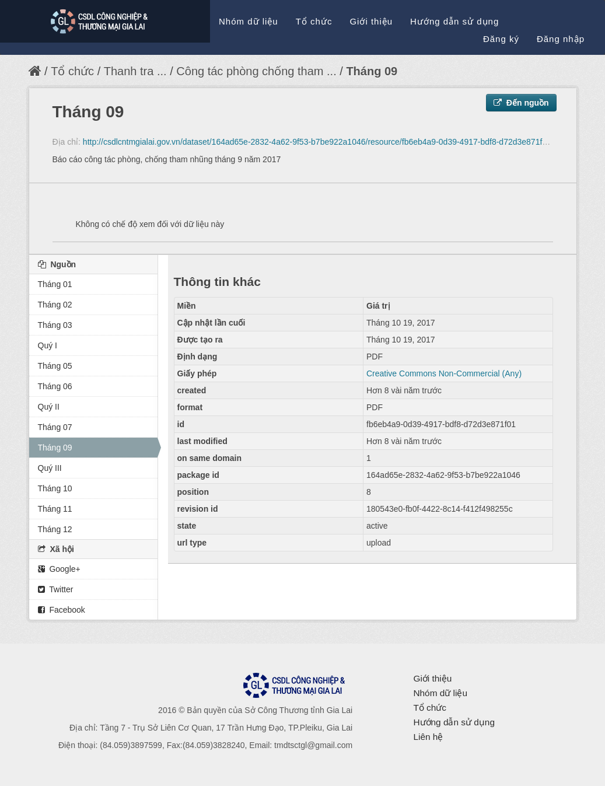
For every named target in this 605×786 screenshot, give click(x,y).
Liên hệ (428, 737)
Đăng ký (501, 39)
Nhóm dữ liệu (248, 21)
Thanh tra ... (135, 71)
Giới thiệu (371, 21)
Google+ (59, 569)
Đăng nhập (561, 39)
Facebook (61, 609)
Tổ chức (314, 21)
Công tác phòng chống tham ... (256, 71)
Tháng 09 (371, 71)
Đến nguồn (521, 102)
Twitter (56, 589)
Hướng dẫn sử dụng (454, 21)
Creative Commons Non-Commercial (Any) (444, 373)
